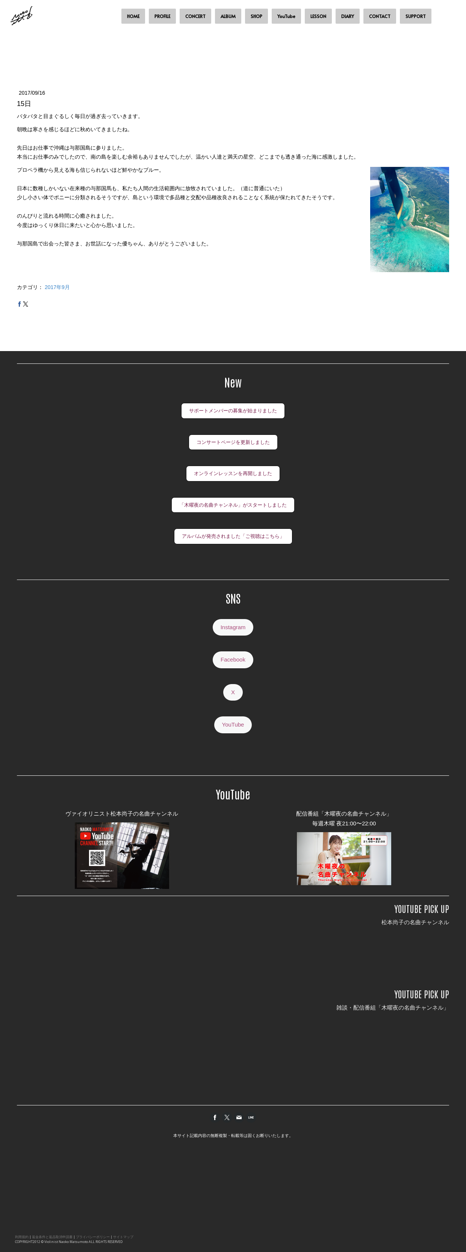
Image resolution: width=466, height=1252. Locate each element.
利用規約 (22, 1237)
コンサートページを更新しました (233, 442)
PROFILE (162, 16)
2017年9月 (57, 287)
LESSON (318, 16)
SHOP (256, 16)
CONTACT (379, 16)
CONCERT (195, 16)
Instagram (233, 627)
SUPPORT (415, 16)
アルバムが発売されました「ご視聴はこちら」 (233, 536)
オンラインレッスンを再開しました (233, 473)
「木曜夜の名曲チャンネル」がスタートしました (233, 505)
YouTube (286, 16)
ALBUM (228, 16)
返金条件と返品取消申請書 (52, 1237)
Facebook (233, 659)
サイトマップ (123, 1237)
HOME (133, 16)
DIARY (347, 16)
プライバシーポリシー (93, 1237)
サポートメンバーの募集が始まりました (233, 410)
